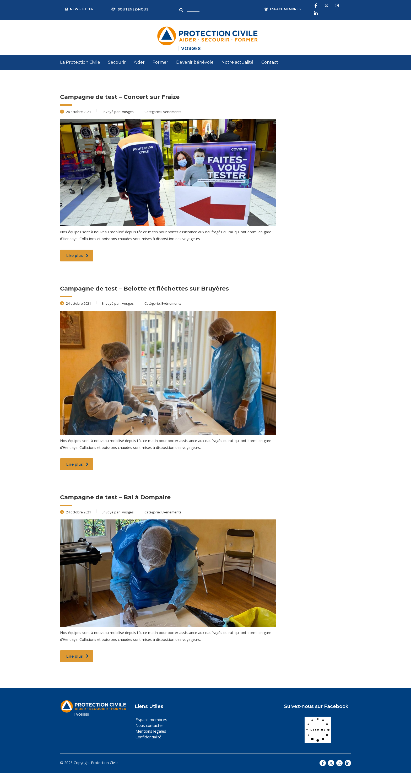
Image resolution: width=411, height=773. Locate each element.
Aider (139, 62)
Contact (269, 62)
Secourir (117, 62)
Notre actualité (237, 62)
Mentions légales (151, 731)
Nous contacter (149, 725)
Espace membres (151, 719)
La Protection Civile (80, 62)
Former (160, 62)
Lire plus (77, 255)
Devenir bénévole (195, 62)
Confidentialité (148, 736)
